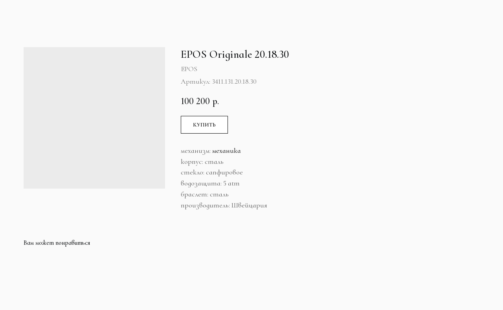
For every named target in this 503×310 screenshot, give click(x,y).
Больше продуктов (46, 13)
